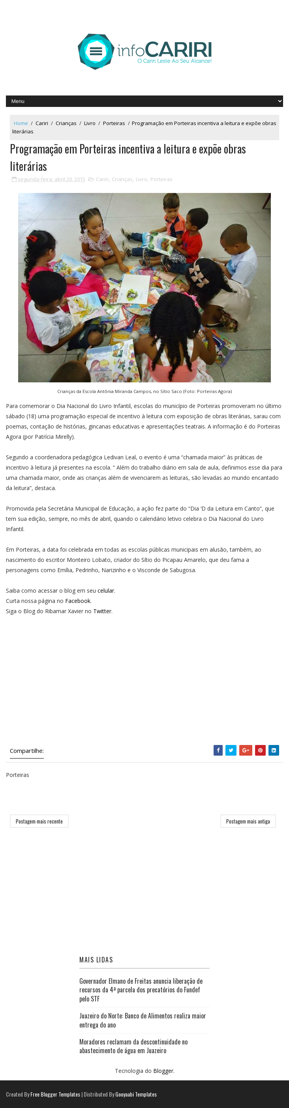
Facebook (77, 601)
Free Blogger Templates (55, 1094)
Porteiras (114, 123)
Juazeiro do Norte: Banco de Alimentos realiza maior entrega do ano (142, 1020)
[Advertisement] (144, 682)
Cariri (42, 123)
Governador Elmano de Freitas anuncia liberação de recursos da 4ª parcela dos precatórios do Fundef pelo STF (141, 989)
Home (21, 123)
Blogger (163, 1070)
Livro (90, 123)
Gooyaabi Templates (136, 1094)
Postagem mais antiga (248, 821)
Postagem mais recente (39, 821)
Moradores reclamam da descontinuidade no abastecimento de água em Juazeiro (133, 1046)
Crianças (66, 123)
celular (106, 590)
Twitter (102, 611)
